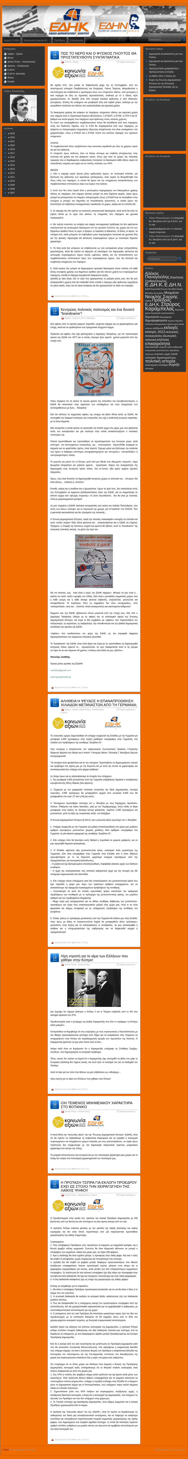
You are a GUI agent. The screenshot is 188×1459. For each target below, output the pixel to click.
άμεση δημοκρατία (153, 313)
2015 (12, 161)
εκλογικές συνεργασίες (162, 333)
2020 (12, 145)
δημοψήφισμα (166, 317)
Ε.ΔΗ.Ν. (173, 284)
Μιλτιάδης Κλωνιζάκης (154, 293)
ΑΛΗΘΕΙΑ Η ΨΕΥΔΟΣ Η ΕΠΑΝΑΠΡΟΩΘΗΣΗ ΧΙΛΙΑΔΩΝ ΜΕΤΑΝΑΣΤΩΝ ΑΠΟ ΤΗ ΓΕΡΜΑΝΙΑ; (99, 703)
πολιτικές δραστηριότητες (160, 357)
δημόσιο (171, 321)
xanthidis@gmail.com (60, 670)
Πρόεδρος (59, 40)
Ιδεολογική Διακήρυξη (37, 41)
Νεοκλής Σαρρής (161, 296)
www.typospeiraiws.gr (60, 677)
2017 (12, 153)
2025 (12, 133)
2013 (12, 169)
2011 (12, 177)
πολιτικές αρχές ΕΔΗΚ (166, 354)
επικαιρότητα (157, 343)
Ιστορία (11, 81)
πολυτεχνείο (151, 365)
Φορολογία (179, 310)
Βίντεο (10, 58)
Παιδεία (148, 301)
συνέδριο (163, 365)
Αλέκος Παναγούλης (157, 275)
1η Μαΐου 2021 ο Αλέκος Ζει (162, 76)
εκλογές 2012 (155, 332)
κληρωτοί (163, 347)
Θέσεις (76, 62)
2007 (12, 193)
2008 (12, 189)
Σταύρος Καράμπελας (162, 306)
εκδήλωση (158, 328)
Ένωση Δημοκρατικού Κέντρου (22, 1450)
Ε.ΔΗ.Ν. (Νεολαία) (87, 318)
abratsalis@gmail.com (159, 229)
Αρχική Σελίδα (11, 40)
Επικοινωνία (76, 40)
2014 (12, 165)
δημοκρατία (152, 316)
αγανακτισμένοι (167, 313)
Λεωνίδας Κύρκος (175, 289)
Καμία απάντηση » (128, 62)
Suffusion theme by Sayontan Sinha (170, 1450)
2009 (12, 185)
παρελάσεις (174, 350)
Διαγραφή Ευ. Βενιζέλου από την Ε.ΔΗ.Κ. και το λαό (166, 221)
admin (74, 296)
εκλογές (171, 327)
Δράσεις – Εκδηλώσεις (18, 66)
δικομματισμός (161, 324)
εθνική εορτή (172, 324)
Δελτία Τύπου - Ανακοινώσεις (91, 709)
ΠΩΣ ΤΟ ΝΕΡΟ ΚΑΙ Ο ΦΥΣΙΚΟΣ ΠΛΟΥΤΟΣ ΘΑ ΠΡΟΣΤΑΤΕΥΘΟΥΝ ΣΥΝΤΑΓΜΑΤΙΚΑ (98, 55)
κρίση (170, 347)
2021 (12, 141)
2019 (12, 149)
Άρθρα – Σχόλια (15, 54)
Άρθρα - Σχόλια (71, 318)
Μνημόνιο (171, 293)
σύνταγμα (149, 368)
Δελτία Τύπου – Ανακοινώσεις (21, 62)
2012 (12, 173)
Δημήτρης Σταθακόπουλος (164, 279)
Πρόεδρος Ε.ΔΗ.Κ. (158, 302)
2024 (12, 137)
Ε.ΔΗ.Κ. (68, 62)
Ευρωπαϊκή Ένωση (159, 289)
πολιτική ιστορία (160, 361)
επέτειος (163, 339)
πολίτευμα (149, 354)
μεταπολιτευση (163, 350)
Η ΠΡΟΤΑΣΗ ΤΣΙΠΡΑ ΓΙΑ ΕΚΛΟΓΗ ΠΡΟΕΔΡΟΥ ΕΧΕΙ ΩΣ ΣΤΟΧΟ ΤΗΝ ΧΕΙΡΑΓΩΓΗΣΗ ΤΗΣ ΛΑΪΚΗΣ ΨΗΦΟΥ (99, 1186)
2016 (12, 157)
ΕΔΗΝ (147, 289)
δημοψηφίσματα (156, 320)
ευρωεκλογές (152, 347)
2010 (12, 181)
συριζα (174, 364)
